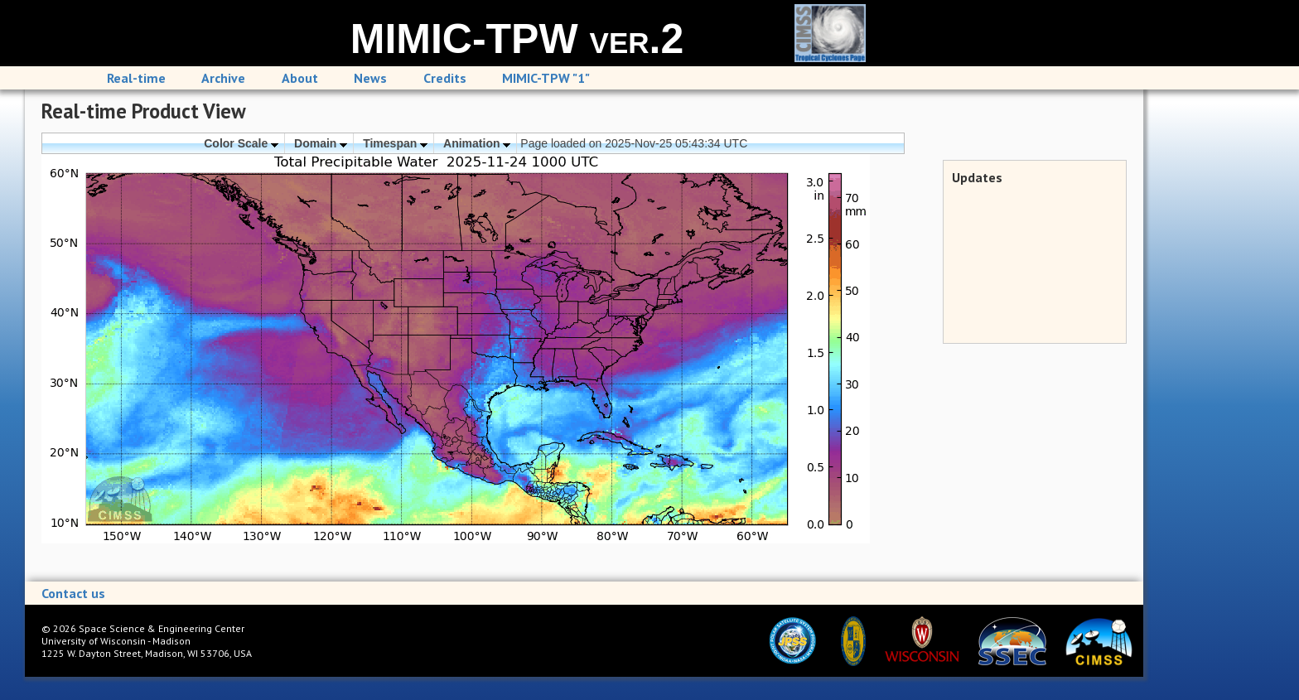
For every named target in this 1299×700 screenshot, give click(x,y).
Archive (223, 78)
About (300, 78)
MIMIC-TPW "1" (546, 78)
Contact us (73, 593)
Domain (320, 143)
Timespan (395, 143)
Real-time (136, 78)
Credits (444, 78)
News (370, 78)
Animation (476, 143)
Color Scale (241, 143)
